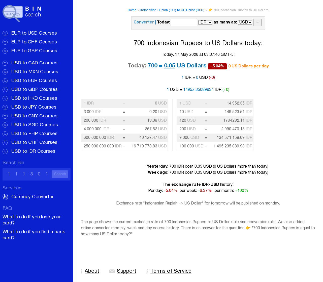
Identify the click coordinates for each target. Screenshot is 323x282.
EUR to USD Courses (34, 33)
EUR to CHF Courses (34, 42)
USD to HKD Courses (34, 98)
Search (60, 174)
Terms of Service (170, 271)
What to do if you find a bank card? (34, 235)
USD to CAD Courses (34, 63)
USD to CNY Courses (34, 116)
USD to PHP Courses (34, 134)
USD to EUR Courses (34, 81)
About (92, 271)
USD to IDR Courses (33, 151)
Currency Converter (32, 197)
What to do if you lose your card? (32, 220)
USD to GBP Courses (34, 89)
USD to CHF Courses (34, 142)
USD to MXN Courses (34, 72)
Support (126, 271)
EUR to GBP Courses (34, 51)
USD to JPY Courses (33, 107)
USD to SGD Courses (34, 125)
